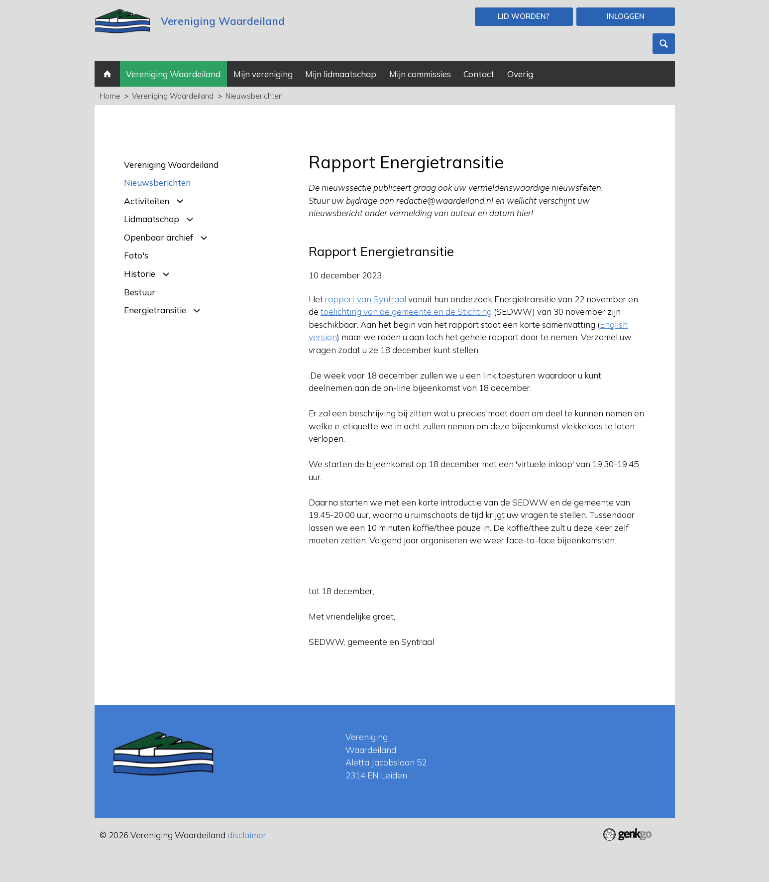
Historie (139, 273)
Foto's (136, 255)
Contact (478, 74)
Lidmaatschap (151, 219)
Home (107, 74)
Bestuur (139, 292)
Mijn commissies (420, 74)
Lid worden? (523, 16)
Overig (520, 74)
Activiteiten (146, 201)
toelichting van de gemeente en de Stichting (406, 311)
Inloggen (626, 16)
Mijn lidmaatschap (340, 74)
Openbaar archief (158, 237)
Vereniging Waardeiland (173, 74)
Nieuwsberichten (254, 96)
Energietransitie (155, 310)
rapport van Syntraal (365, 299)
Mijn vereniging (263, 74)
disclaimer (246, 835)
